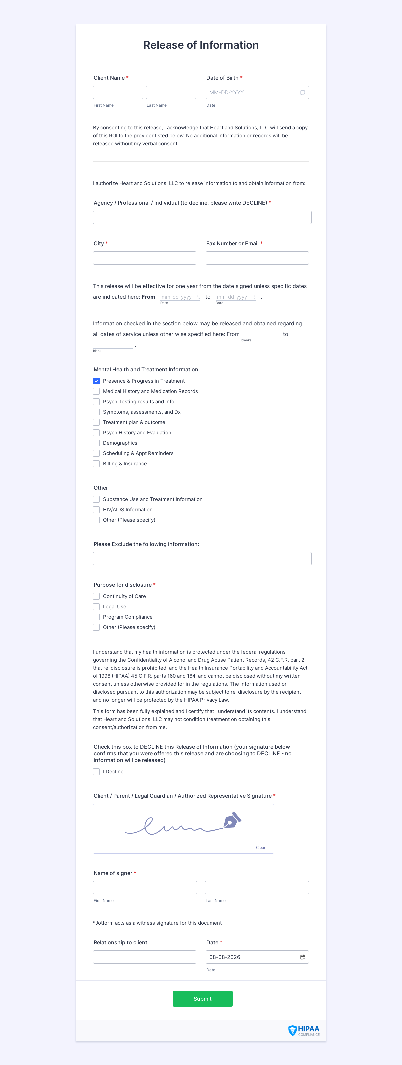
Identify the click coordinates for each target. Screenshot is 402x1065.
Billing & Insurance (125, 463)
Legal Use (114, 606)
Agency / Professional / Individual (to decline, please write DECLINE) (182, 202)
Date (210, 105)
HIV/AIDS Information (128, 509)
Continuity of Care (124, 596)
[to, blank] (113, 345)
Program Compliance (128, 617)
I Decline (113, 771)
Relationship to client (120, 942)
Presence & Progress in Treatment (144, 381)
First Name (104, 105)
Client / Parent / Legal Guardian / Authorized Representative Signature (185, 795)
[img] (183, 823)
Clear (260, 847)
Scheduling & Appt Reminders (138, 453)
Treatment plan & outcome (134, 422)
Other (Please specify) (129, 520)
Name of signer (115, 873)
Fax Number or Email (234, 243)
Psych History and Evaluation (137, 432)
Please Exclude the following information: (146, 544)
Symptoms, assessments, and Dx (142, 412)
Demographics (120, 443)
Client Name (111, 77)
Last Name (157, 105)
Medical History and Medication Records (150, 391)
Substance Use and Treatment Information (153, 499)
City (101, 243)
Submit (203, 998)
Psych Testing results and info (138, 401)
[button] (302, 92)
